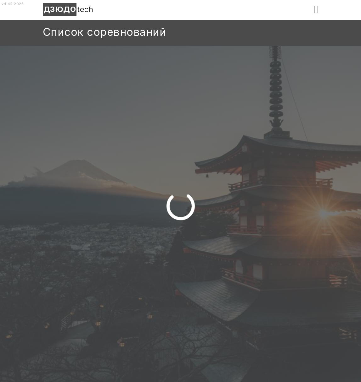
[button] (316, 9)
